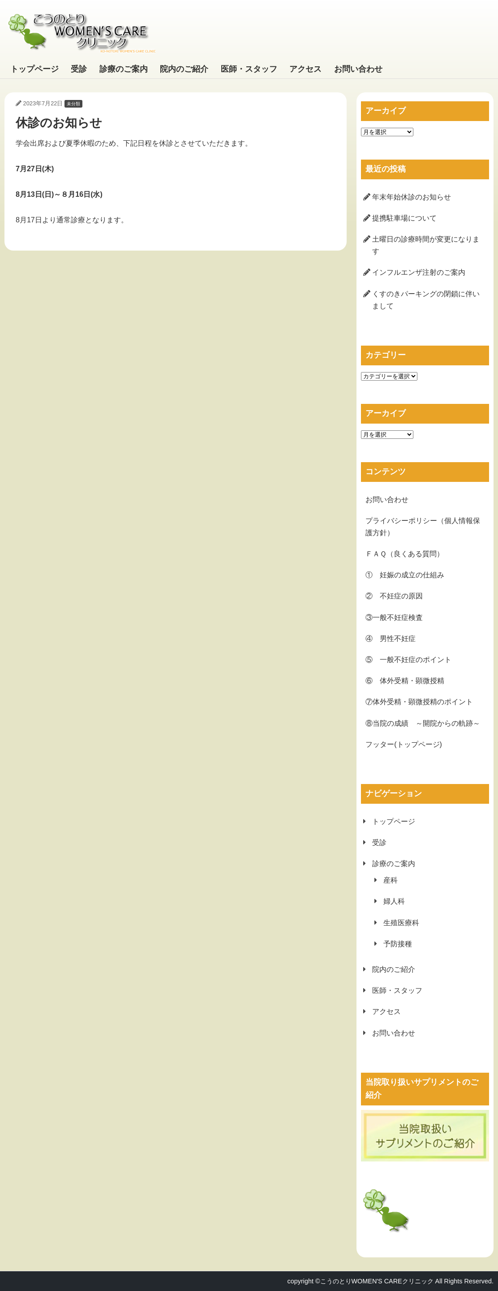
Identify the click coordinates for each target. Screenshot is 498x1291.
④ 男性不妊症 (390, 638)
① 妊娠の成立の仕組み (404, 575)
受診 (79, 69)
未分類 (73, 103)
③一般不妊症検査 (394, 617)
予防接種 (397, 944)
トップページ (34, 69)
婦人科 (394, 901)
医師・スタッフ (249, 69)
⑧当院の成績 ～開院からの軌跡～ (422, 723)
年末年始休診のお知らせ (411, 197)
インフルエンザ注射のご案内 (418, 272)
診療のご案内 (123, 69)
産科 (390, 880)
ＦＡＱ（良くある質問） (404, 554)
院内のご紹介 (184, 69)
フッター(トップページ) (403, 744)
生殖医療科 (401, 923)
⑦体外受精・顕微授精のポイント (419, 702)
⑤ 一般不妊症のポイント (408, 659)
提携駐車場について (404, 218)
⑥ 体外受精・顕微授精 (404, 680)
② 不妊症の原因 (394, 596)
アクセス (305, 69)
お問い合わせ (358, 69)
